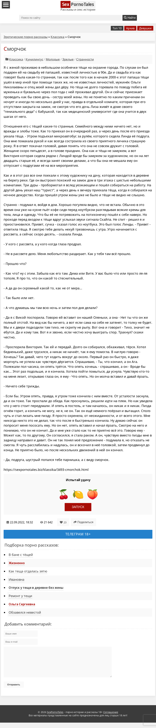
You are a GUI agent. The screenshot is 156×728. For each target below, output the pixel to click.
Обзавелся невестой (25, 612)
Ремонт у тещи (20, 596)
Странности (85, 59)
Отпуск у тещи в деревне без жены (36, 587)
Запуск (78, 507)
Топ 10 (117, 28)
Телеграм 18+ (78, 534)
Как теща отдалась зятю (28, 571)
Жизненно (17, 563)
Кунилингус (34, 59)
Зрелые (68, 59)
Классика (57, 37)
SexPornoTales (55, 717)
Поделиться (83, 522)
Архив (130, 28)
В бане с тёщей (21, 554)
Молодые (53, 59)
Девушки (145, 28)
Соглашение (110, 717)
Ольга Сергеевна (22, 604)
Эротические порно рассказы (26, 37)
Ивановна (16, 579)
